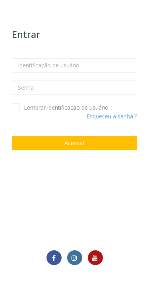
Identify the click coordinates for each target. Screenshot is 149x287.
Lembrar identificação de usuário (66, 107)
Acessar (74, 143)
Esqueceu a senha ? (112, 116)
